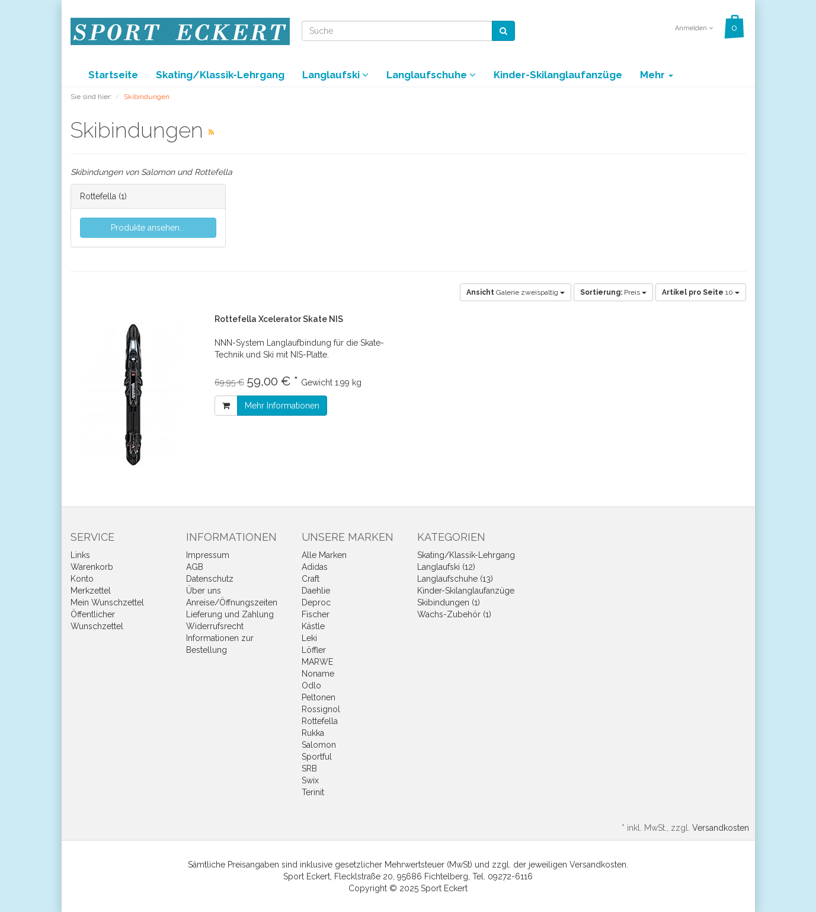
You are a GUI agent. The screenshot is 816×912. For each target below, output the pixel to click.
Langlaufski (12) (446, 567)
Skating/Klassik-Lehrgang (220, 75)
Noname (318, 673)
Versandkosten (720, 828)
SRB (309, 768)
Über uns (203, 590)
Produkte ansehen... (148, 227)
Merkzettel (91, 590)
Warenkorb (92, 567)
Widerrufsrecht (215, 626)
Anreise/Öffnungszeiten (231, 602)
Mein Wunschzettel (107, 602)
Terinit (313, 792)
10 (701, 292)
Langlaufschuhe (431, 75)
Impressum (207, 555)
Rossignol (321, 709)
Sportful (317, 756)
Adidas (315, 567)
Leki (309, 638)
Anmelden (694, 28)
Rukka (313, 733)
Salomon (319, 745)
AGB (194, 567)
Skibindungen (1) (448, 602)
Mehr (656, 75)
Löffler (314, 650)
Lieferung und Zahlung (230, 614)
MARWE (317, 662)
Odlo (311, 685)
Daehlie (316, 590)
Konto (82, 578)
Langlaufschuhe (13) (455, 578)
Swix (310, 780)
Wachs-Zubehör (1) (454, 614)
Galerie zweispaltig (515, 292)
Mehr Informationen (282, 405)
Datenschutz (209, 578)
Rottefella (98, 196)
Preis (613, 292)
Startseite (113, 75)
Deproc (316, 602)
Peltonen (318, 697)
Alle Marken (324, 555)
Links (80, 555)
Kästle (313, 626)
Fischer (315, 614)
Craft (310, 578)
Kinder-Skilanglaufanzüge (558, 75)
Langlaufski (335, 75)
